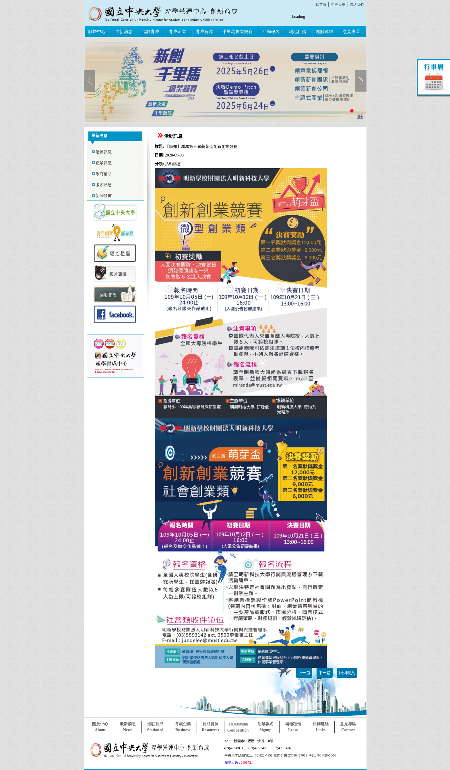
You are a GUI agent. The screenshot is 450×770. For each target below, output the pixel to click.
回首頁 (321, 5)
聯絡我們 (357, 5)
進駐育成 (150, 31)
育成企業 (177, 31)
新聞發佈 (104, 196)
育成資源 (204, 31)
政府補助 (104, 174)
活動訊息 (104, 152)
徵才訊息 (104, 185)
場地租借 (297, 31)
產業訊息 (104, 163)
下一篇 (325, 673)
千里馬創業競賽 (237, 31)
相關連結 (324, 31)
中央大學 (338, 5)
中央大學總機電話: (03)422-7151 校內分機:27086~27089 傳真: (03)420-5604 (280, 755)
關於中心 (97, 31)
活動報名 (271, 31)
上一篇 (304, 673)
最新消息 (123, 31)
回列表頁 (347, 673)
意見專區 (351, 31)
